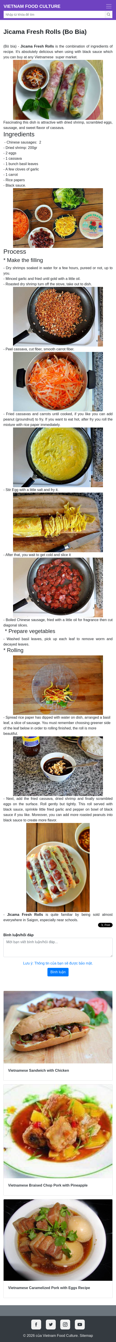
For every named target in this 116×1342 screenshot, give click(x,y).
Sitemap (86, 1336)
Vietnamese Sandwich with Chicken (38, 1070)
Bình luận (58, 972)
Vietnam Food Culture (32, 6)
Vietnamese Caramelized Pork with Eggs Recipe (49, 1288)
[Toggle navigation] (107, 6)
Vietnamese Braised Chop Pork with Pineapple (48, 1185)
